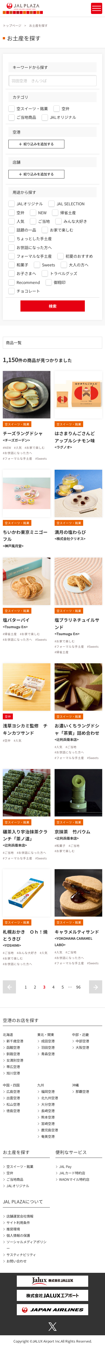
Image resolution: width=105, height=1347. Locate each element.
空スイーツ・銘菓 (19, 1166)
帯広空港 (13, 1066)
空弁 (9, 1172)
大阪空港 (82, 1047)
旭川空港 (13, 1073)
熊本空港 (48, 1117)
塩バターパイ (16, 620)
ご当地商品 (14, 1179)
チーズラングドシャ (23, 433)
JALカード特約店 (72, 1172)
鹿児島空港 (49, 1129)
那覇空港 (82, 1091)
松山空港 (13, 1104)
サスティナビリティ (21, 1254)
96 (78, 987)
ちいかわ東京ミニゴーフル (25, 535)
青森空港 (48, 1053)
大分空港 (48, 1104)
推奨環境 (13, 1229)
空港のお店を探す (21, 1020)
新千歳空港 (14, 1041)
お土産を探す (16, 1152)
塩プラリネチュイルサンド (77, 623)
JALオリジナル (17, 1185)
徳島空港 (13, 1110)
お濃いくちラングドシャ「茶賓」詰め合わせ (77, 729)
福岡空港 (48, 1091)
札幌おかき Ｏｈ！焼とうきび (25, 935)
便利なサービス (71, 1152)
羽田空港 (48, 1047)
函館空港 (13, 1047)
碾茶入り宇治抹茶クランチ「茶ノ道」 (25, 835)
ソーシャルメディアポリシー (26, 1245)
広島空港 (13, 1091)
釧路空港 (13, 1053)
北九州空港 (49, 1097)
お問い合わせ (16, 1261)
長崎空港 (48, 1110)
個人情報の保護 (18, 1235)
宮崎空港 (48, 1123)
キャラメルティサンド (77, 932)
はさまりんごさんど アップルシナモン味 (77, 437)
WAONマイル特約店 (74, 1179)
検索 (53, 306)
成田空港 (48, 1041)
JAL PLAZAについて (23, 1201)
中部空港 (82, 1041)
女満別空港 (14, 1060)
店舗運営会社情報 (19, 1216)
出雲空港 (13, 1097)
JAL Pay (65, 1166)
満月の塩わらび (70, 532)
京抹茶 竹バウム (72, 831)
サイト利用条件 (18, 1222)
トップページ (12, 25)
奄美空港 (48, 1136)
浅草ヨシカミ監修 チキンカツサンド (25, 729)
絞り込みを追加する (39, 143)
